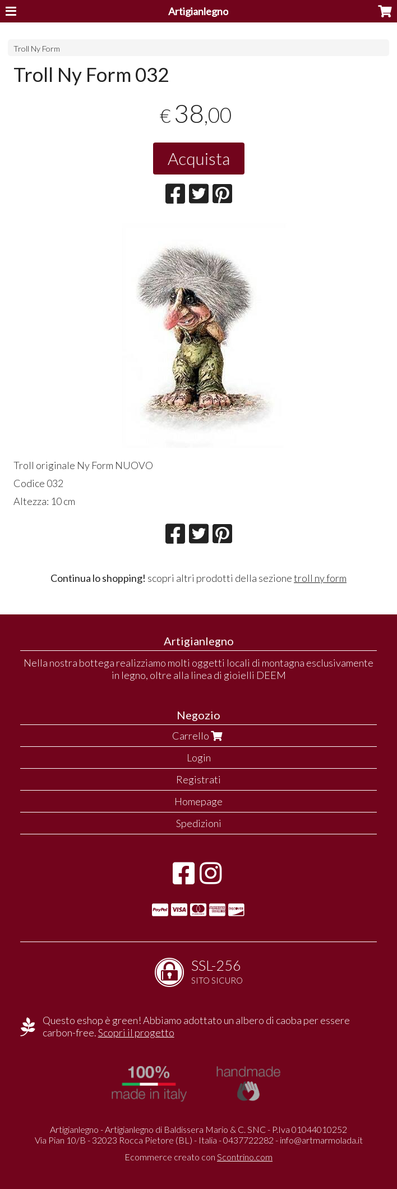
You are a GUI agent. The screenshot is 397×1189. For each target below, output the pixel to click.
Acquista (199, 158)
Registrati (198, 779)
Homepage (198, 801)
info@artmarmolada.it (321, 1140)
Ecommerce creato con (198, 1156)
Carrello (198, 735)
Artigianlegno (198, 11)
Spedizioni (198, 823)
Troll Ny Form (36, 48)
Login (199, 757)
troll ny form (320, 578)
